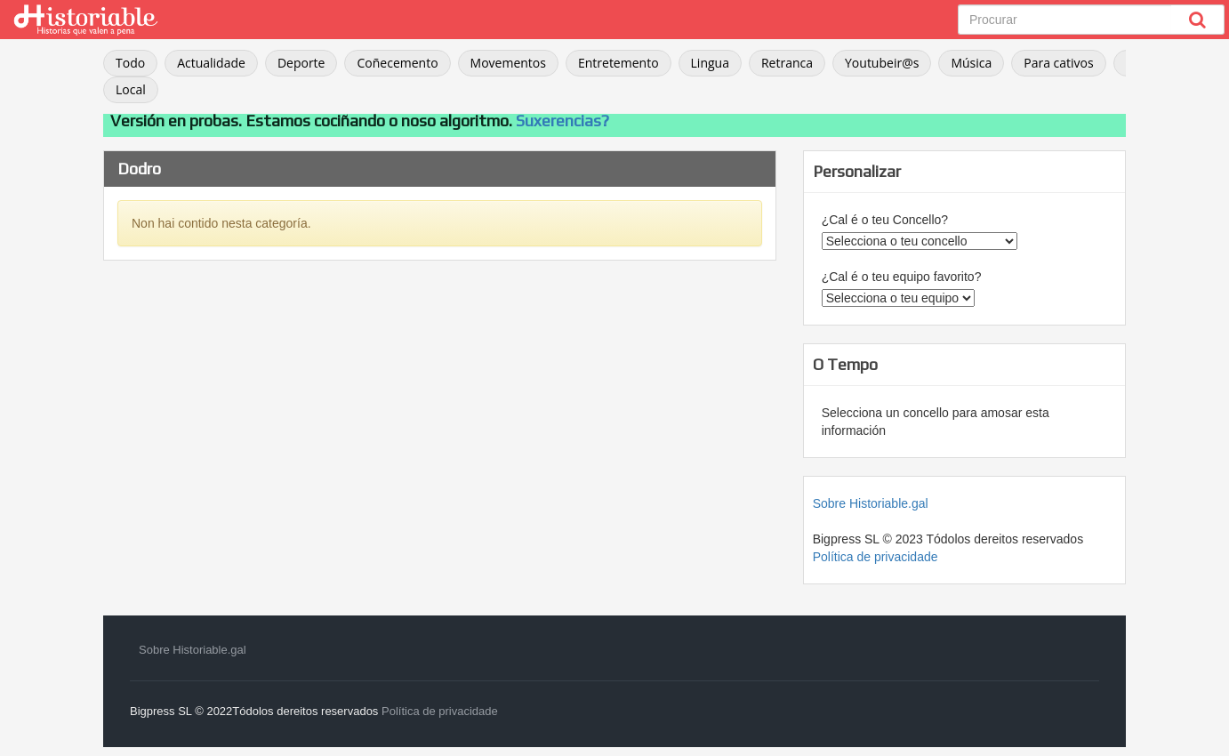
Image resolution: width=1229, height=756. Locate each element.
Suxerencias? (562, 120)
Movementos (508, 62)
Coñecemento (397, 62)
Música (971, 62)
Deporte (301, 62)
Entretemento (618, 62)
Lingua (710, 62)
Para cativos (1058, 62)
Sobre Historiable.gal (870, 503)
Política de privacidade (875, 557)
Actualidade (211, 62)
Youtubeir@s (882, 62)
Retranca (787, 62)
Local (131, 89)
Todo (130, 62)
